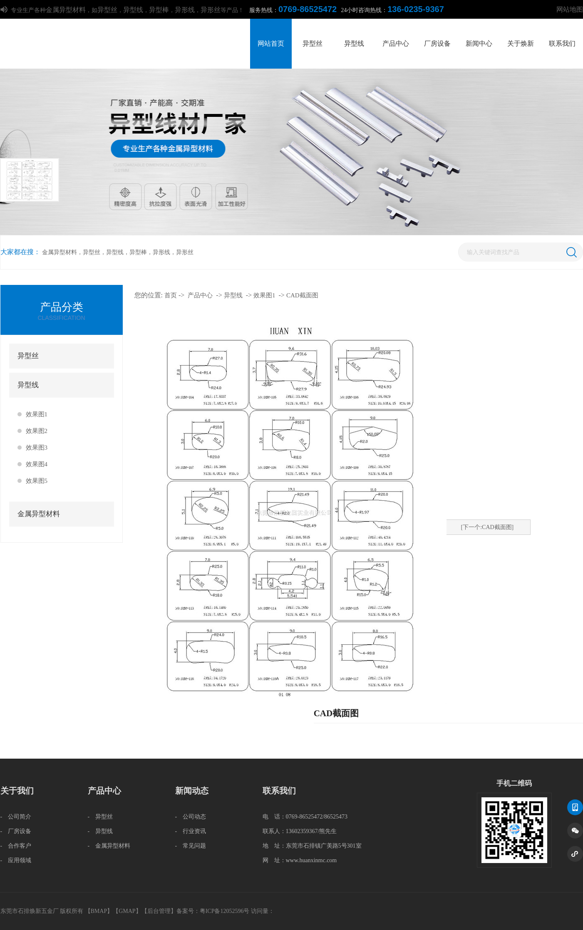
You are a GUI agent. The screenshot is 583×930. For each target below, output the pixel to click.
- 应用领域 (16, 860)
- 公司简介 (16, 817)
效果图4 (37, 464)
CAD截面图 (302, 295)
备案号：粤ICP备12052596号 (213, 911)
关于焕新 (520, 43)
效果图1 (37, 414)
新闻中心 (479, 43)
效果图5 (37, 480)
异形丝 (211, 9)
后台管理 (159, 911)
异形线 (185, 9)
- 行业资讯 (190, 831)
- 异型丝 (100, 817)
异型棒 (159, 9)
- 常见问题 (190, 846)
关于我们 (17, 790)
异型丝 (107, 9)
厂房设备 (437, 43)
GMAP (127, 911)
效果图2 (37, 431)
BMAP (99, 911)
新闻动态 (191, 790)
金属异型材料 (66, 9)
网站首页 (271, 43)
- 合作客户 (16, 846)
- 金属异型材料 (109, 846)
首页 (170, 295)
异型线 (133, 9)
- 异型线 (100, 831)
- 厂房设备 (16, 831)
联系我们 (562, 43)
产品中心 (395, 43)
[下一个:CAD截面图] (487, 527)
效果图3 (37, 447)
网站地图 (569, 9)
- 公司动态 (190, 817)
